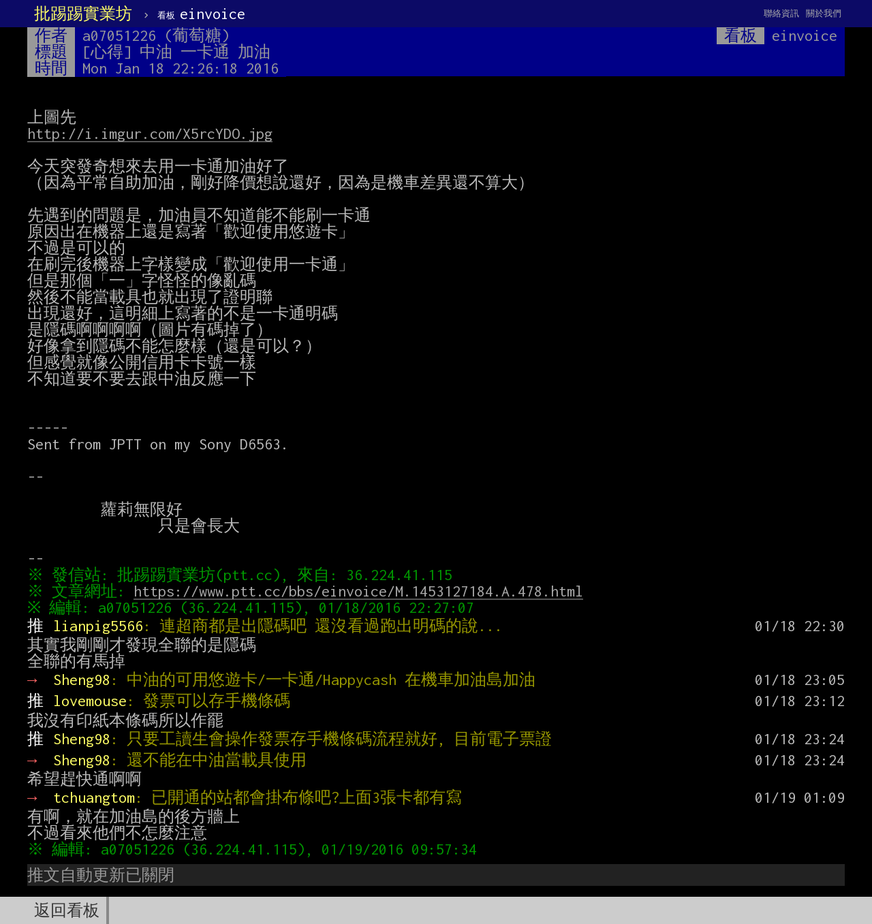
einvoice (201, 13)
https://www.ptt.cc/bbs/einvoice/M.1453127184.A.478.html (362, 591)
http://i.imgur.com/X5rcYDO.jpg (149, 133)
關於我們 (823, 13)
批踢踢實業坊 (83, 13)
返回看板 (66, 910)
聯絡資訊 (781, 13)
